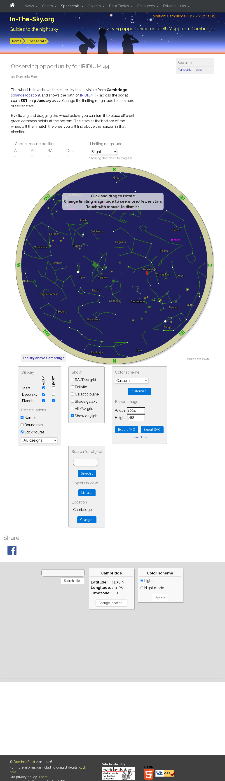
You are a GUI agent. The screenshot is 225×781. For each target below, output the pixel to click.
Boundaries (32, 425)
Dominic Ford (24, 762)
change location (25, 95)
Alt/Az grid (82, 409)
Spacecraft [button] (70, 6)
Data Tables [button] (119, 6)
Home (17, 41)
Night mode (152, 588)
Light (146, 581)
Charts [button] (48, 6)
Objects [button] (95, 6)
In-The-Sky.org (32, 19)
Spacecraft (37, 41)
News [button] (29, 6)
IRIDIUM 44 (90, 95)
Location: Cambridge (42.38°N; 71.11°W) (182, 16)
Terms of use (139, 437)
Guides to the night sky (34, 29)
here (44, 777)
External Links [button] (175, 6)
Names (28, 418)
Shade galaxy (84, 401)
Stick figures (33, 432)
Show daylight (85, 416)
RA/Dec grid (83, 380)
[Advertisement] (112, 645)
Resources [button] (146, 6)
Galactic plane (85, 394)
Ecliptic (79, 387)
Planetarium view (190, 69)
